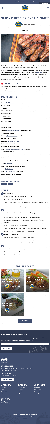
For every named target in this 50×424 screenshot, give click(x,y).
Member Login (44, 3)
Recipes (20, 391)
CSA (19, 393)
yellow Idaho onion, (12, 136)
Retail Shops (37, 387)
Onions (10, 184)
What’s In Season (22, 387)
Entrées (10, 91)
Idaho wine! (18, 254)
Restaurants (21, 389)
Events (2, 389)
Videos (2, 393)
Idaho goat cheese (13, 141)
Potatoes (4, 184)
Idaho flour (8, 163)
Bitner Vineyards (10, 171)
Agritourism (4, 391)
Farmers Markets (38, 389)
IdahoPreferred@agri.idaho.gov (9, 375)
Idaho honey (9, 169)
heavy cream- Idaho (10, 144)
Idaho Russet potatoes (13, 130)
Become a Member (7, 379)
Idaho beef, (39, 72)
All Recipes (25, 320)
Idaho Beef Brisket (8, 103)
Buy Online (37, 391)
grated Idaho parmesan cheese (14, 149)
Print (23, 31)
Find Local (3, 387)
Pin (27, 31)
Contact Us (25, 418)
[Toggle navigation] (47, 8)
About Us (36, 393)
